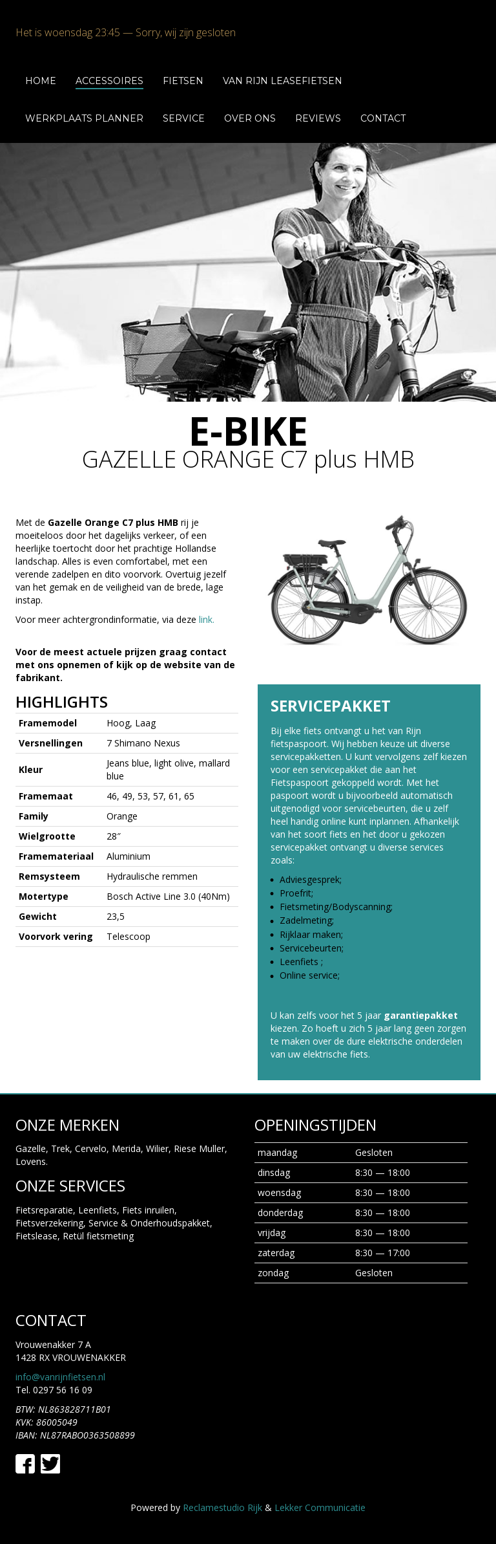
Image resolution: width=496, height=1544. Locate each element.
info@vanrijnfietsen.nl (60, 1377)
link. (206, 619)
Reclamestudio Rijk (222, 1507)
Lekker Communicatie (320, 1507)
